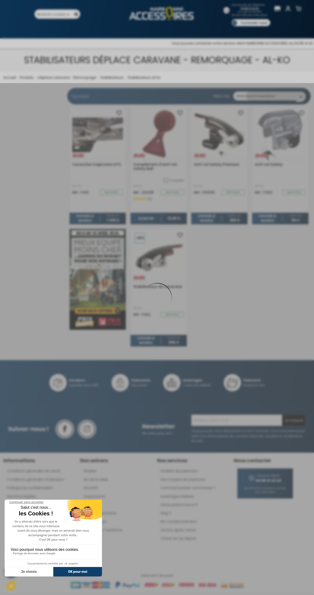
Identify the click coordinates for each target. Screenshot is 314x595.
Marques (166, 29)
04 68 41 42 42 (250, 8)
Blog (242, 29)
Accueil (9, 77)
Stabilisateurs (111, 77)
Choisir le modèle (85, 219)
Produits (41, 29)
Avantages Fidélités (177, 497)
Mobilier (90, 472)
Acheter (145, 219)
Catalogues (222, 29)
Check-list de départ (178, 539)
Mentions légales (21, 497)
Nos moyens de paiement (183, 480)
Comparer (174, 181)
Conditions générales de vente (33, 472)
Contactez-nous (254, 23)
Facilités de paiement (179, 472)
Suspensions (94, 497)
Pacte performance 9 (179, 505)
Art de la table (96, 480)
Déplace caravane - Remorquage (66, 77)
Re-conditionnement (179, 522)
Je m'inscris (294, 421)
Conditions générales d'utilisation (35, 480)
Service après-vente (178, 531)
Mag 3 (166, 514)
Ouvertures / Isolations (103, 531)
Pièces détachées (266, 29)
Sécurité (91, 488)
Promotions (64, 29)
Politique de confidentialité (29, 488)
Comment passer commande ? (188, 488)
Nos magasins (140, 29)
